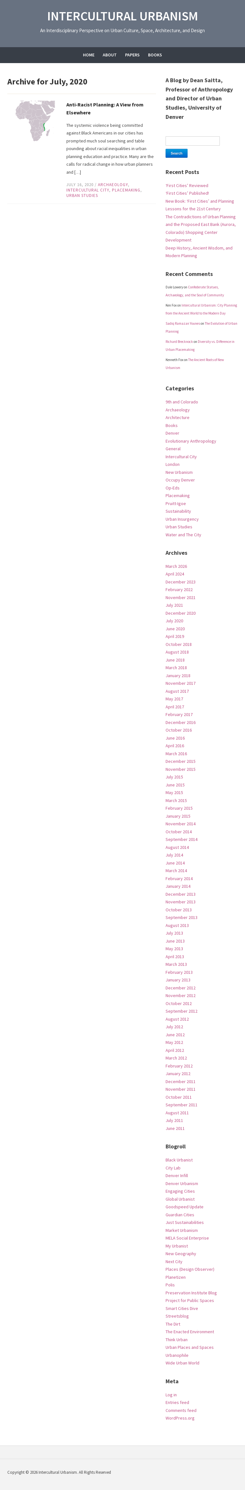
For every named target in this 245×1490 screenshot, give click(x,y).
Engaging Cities (180, 1191)
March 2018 (176, 667)
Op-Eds (173, 488)
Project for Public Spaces (190, 1300)
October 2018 (179, 644)
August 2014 (177, 847)
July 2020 (174, 621)
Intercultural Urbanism (122, 16)
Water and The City (183, 535)
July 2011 (174, 1120)
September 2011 (181, 1105)
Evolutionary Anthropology (191, 441)
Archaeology (113, 184)
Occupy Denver (180, 480)
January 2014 (178, 886)
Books (155, 55)
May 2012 (174, 1042)
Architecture (177, 417)
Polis (170, 1285)
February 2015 (179, 808)
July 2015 (174, 777)
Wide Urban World (182, 1363)
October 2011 (179, 1097)
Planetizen (176, 1277)
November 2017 (181, 683)
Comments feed (181, 1410)
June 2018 (175, 660)
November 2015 (181, 769)
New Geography (181, 1253)
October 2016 (179, 730)
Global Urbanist (180, 1199)
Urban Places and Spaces (190, 1347)
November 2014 (181, 824)
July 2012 (174, 1027)
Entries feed (177, 1402)
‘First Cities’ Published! (187, 193)
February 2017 (179, 714)
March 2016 (176, 753)
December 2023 (181, 582)
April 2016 (175, 746)
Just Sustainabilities (185, 1222)
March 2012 (176, 1058)
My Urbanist (177, 1246)
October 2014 (179, 832)
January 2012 (178, 1073)
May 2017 (174, 699)
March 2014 (176, 870)
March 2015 (176, 800)
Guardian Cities (180, 1215)
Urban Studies (82, 195)
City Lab (173, 1168)
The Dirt (173, 1324)
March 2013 (176, 964)
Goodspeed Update (185, 1207)
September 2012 (181, 1011)
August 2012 (177, 1019)
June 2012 (175, 1035)
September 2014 (181, 839)
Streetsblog (177, 1316)
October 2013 (179, 910)
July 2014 (174, 855)
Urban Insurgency (182, 519)
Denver (172, 433)
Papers (132, 55)
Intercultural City (87, 190)
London (173, 464)
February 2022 (179, 589)
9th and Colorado (182, 402)
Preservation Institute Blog (191, 1293)
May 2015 (174, 792)
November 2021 (181, 597)
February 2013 (179, 972)
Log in (171, 1395)
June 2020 (175, 629)
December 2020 (181, 613)
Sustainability (178, 511)
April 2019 (175, 636)
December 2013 (181, 894)
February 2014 (179, 878)
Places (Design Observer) (190, 1269)
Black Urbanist (179, 1160)
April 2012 (175, 1050)
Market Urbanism (182, 1230)
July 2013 (174, 933)
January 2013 (178, 980)
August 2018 (177, 652)
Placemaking (126, 190)
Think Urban (177, 1339)
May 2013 (174, 948)
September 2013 (181, 917)
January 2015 (178, 816)
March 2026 (176, 566)
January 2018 (178, 675)
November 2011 (181, 1089)
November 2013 (181, 902)
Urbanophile (177, 1355)
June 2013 (175, 941)
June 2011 (175, 1128)
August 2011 (177, 1113)
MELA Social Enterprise (187, 1238)
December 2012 (181, 988)
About (110, 55)
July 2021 (174, 605)
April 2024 (175, 574)
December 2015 (181, 761)
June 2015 (175, 785)
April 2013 (175, 956)
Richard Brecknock (179, 341)
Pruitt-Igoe (176, 503)
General (173, 449)
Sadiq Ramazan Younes (183, 323)
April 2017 (175, 707)
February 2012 (179, 1066)
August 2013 (177, 925)
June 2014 (175, 863)
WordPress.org (180, 1418)
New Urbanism (179, 472)
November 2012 (181, 995)
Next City (174, 1261)
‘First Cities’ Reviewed (187, 185)
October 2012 (179, 1003)
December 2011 (181, 1081)
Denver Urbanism (182, 1183)
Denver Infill (177, 1175)
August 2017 (177, 691)
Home (88, 55)
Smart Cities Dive (182, 1308)
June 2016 (175, 738)
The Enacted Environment (190, 1331)
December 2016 (181, 722)
